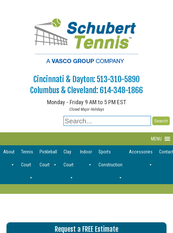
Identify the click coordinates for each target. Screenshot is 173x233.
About (9, 153)
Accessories (141, 153)
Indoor (86, 153)
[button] (156, 138)
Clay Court (68, 153)
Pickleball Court (48, 153)
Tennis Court (27, 153)
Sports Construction (110, 153)
